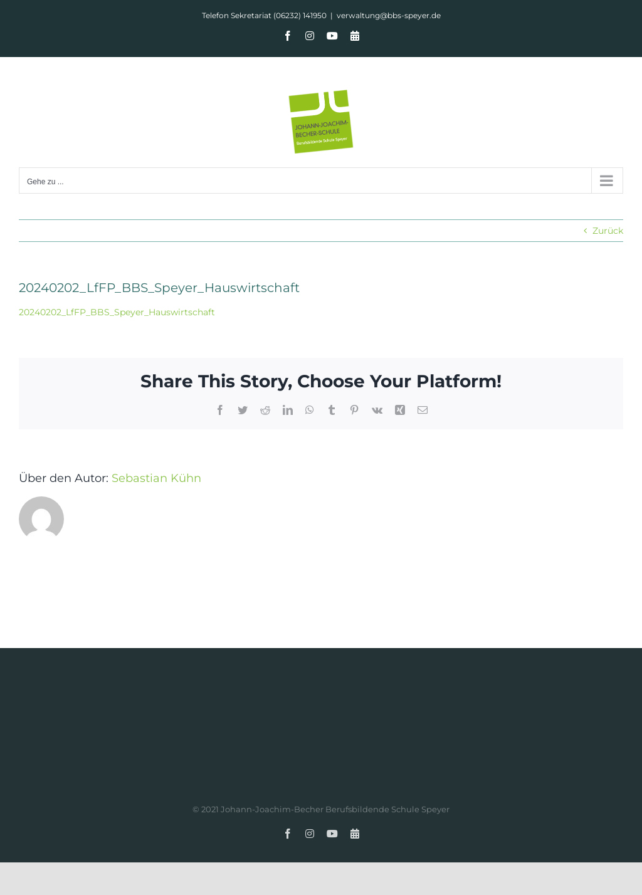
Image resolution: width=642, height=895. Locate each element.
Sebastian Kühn (156, 478)
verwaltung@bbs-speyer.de (389, 15)
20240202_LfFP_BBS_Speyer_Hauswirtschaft (117, 312)
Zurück (607, 230)
